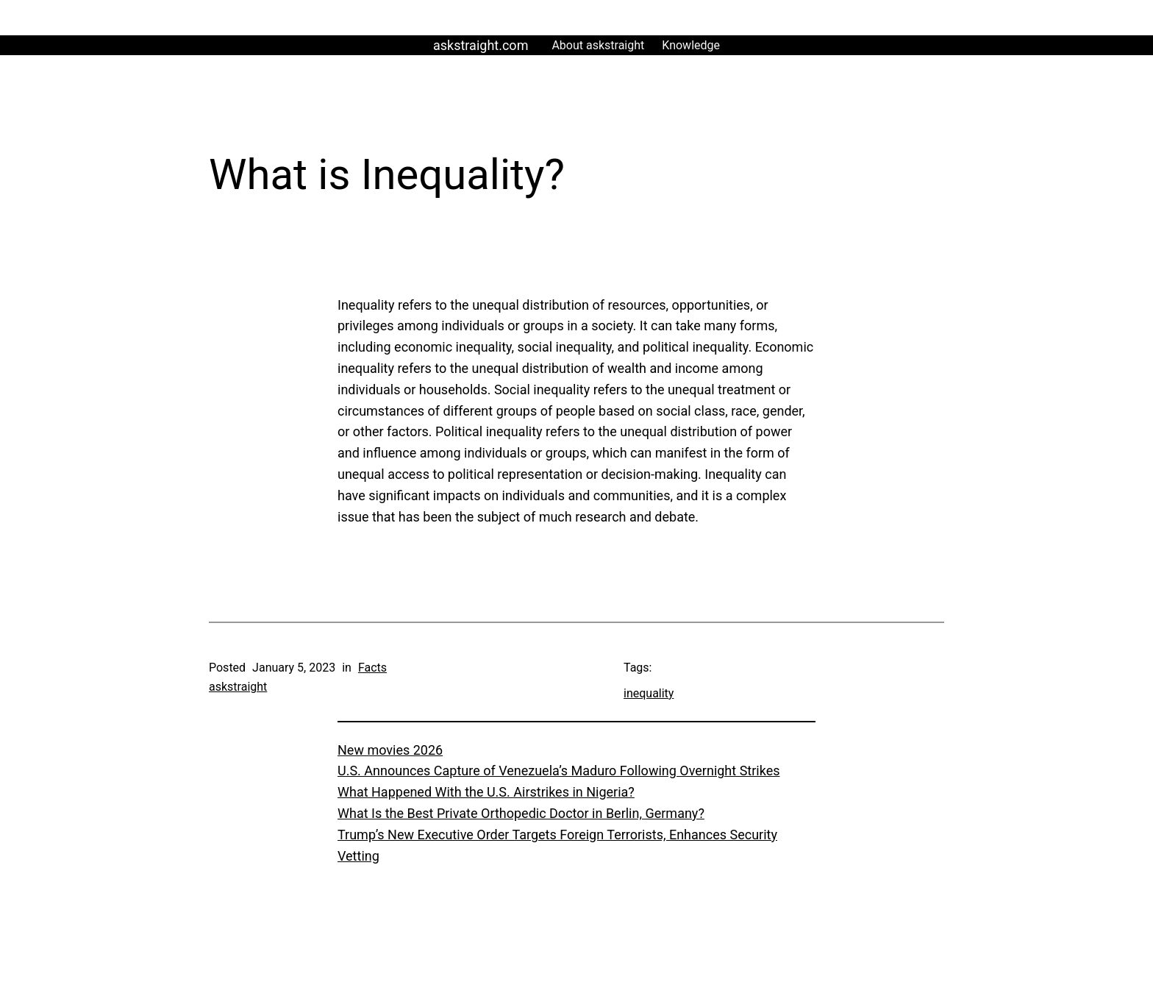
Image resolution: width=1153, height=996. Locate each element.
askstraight (238, 687)
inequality (649, 693)
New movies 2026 (390, 750)
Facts (372, 668)
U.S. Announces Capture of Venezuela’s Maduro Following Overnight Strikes (558, 770)
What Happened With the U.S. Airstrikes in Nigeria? (486, 792)
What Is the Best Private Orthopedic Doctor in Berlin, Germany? (521, 813)
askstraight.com (480, 45)
